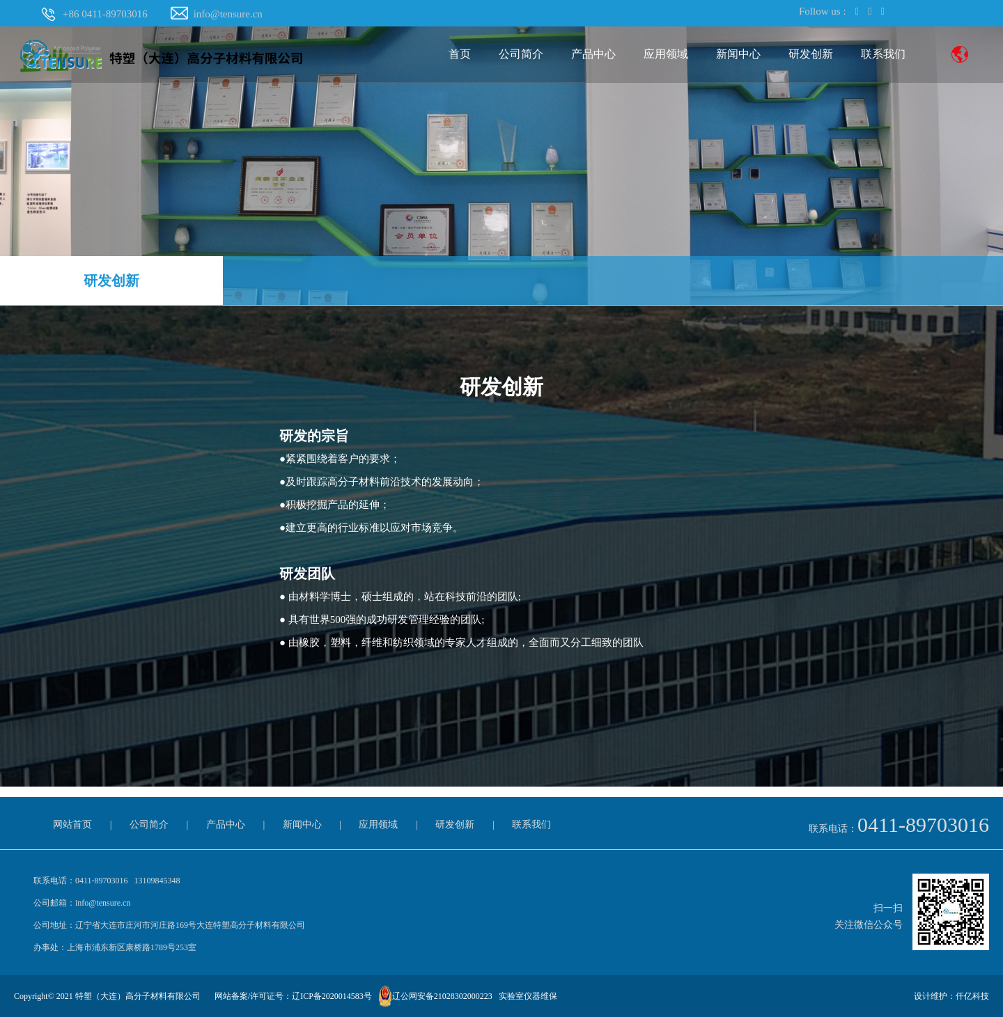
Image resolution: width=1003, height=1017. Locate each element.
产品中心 (593, 54)
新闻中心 (738, 54)
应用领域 (666, 54)
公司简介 (521, 54)
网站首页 (72, 824)
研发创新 (810, 54)
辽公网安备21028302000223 (442, 996)
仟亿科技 (972, 996)
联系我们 (883, 54)
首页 (460, 54)
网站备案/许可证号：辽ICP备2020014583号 (293, 996)
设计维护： (935, 996)
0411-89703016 (923, 824)
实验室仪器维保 (528, 996)
